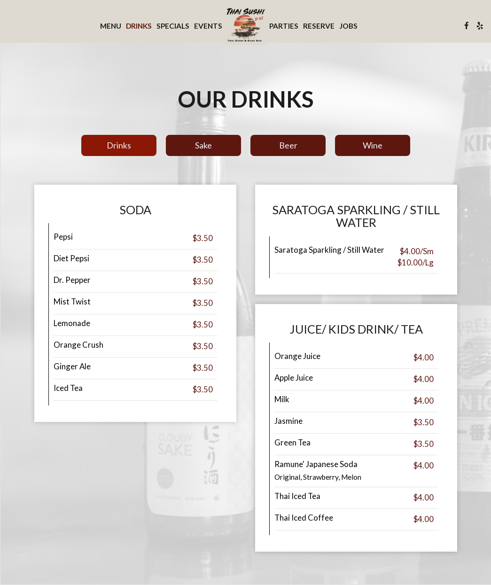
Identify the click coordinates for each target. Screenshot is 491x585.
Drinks (139, 26)
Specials (172, 26)
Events (208, 26)
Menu (110, 26)
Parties (283, 26)
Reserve (319, 26)
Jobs (348, 26)
